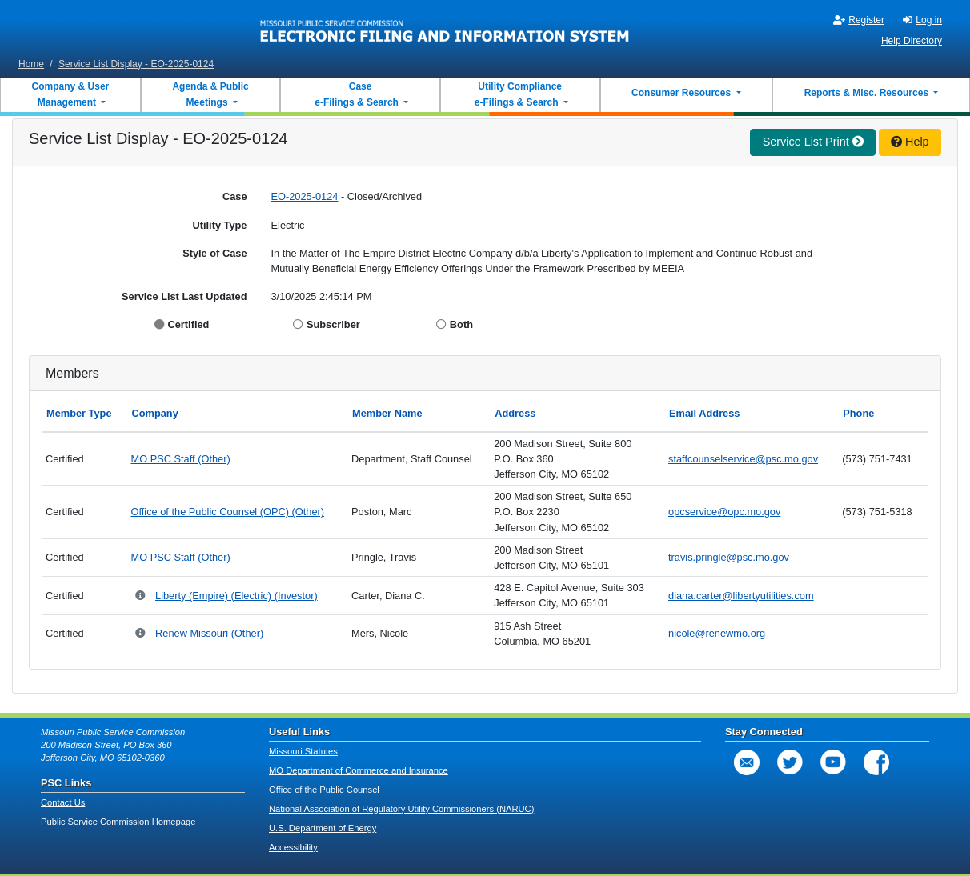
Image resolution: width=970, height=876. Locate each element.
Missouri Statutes (303, 751)
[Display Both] (443, 324)
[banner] (445, 26)
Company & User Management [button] (71, 94)
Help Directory (911, 40)
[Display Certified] (161, 324)
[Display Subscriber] (300, 324)
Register (858, 20)
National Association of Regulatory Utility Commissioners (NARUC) (401, 809)
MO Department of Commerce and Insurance (358, 770)
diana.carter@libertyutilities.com (741, 596)
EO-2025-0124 (305, 196)
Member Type (79, 413)
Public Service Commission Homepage (118, 821)
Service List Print (813, 141)
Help (910, 141)
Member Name (387, 413)
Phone (858, 413)
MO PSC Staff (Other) (180, 459)
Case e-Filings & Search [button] (356, 94)
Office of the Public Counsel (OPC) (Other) (227, 512)
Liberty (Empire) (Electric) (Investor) (236, 596)
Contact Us (63, 802)
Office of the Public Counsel (324, 789)
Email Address (704, 413)
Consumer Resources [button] (682, 92)
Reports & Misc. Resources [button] (868, 92)
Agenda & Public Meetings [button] (210, 94)
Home (31, 64)
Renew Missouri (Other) (209, 633)
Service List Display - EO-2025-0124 (136, 64)
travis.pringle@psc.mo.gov (728, 557)
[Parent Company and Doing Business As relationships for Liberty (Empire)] (141, 596)
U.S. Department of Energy (322, 828)
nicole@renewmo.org (716, 633)
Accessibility (293, 847)
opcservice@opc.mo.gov (724, 512)
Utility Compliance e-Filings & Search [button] (517, 94)
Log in (922, 20)
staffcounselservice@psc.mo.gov (743, 459)
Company (154, 413)
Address (515, 413)
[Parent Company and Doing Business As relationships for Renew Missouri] (141, 634)
